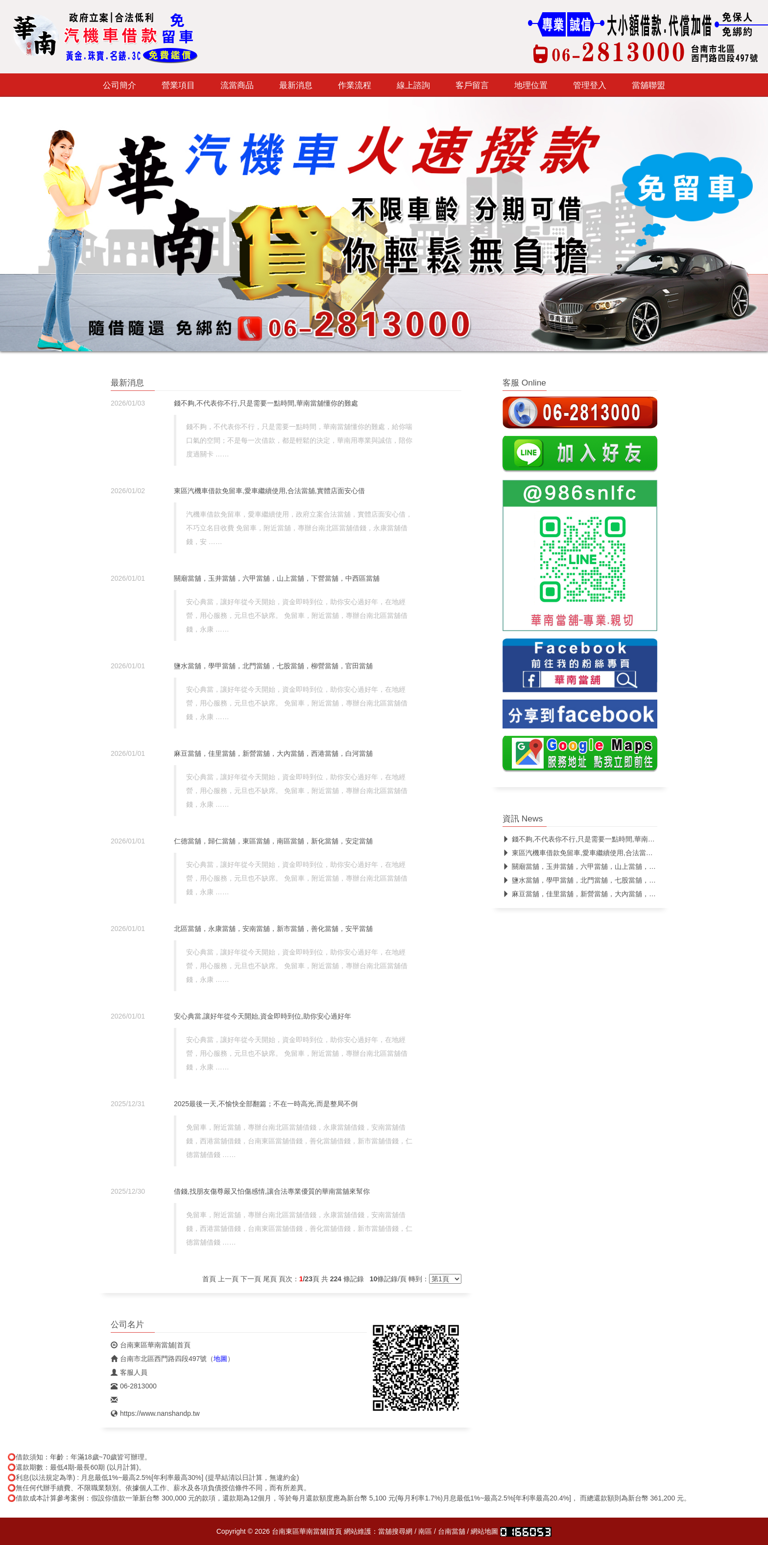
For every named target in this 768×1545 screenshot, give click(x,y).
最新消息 (295, 85)
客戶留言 (472, 85)
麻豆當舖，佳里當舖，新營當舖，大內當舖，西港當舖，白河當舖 (273, 753)
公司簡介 (119, 85)
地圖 (220, 1359)
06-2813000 (134, 1386)
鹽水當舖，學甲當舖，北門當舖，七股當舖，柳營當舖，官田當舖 (273, 666)
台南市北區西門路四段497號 (159, 1359)
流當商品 (237, 85)
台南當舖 (451, 1531)
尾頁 (270, 1279)
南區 (425, 1531)
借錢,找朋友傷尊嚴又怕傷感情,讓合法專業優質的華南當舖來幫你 (272, 1191)
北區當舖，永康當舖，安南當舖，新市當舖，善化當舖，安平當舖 (273, 928)
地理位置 (531, 85)
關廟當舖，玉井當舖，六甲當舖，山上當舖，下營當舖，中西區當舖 (277, 578)
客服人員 (129, 1372)
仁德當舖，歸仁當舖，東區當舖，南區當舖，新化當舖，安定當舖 (273, 841)
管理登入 (589, 85)
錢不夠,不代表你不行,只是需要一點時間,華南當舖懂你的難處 (266, 403)
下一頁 (250, 1279)
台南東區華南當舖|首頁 (151, 1345)
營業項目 (178, 85)
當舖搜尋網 (395, 1531)
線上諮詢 (413, 85)
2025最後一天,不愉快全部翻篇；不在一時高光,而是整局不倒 (266, 1104)
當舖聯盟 (648, 85)
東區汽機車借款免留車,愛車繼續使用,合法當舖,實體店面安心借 (269, 491)
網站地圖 (484, 1531)
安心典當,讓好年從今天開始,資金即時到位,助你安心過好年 (262, 1016)
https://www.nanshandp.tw (155, 1413)
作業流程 (354, 85)
